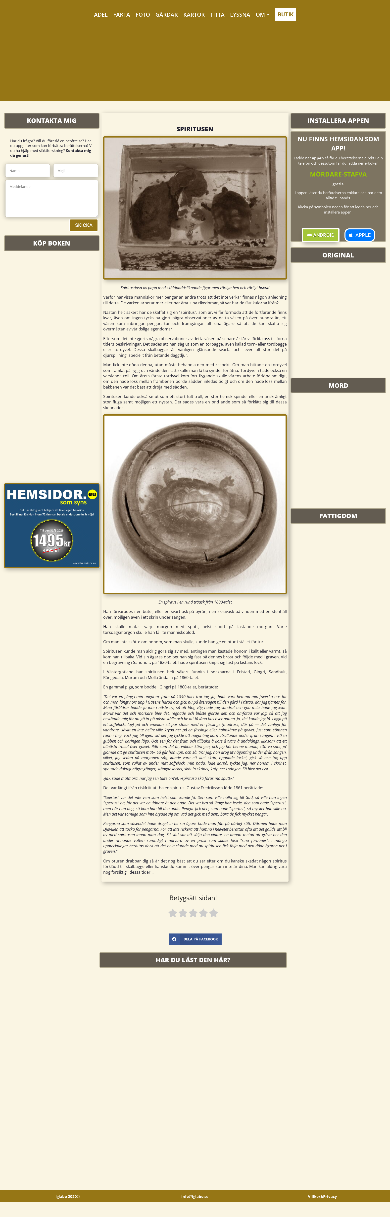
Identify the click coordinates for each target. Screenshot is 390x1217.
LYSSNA (240, 14)
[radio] (172, 913)
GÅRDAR (166, 14)
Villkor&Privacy (322, 1211)
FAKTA (121, 14)
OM (260, 14)
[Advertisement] (195, 66)
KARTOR (194, 14)
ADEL (101, 14)
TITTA (217, 14)
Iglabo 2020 (67, 1211)
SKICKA (84, 225)
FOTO (143, 14)
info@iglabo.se (194, 1211)
